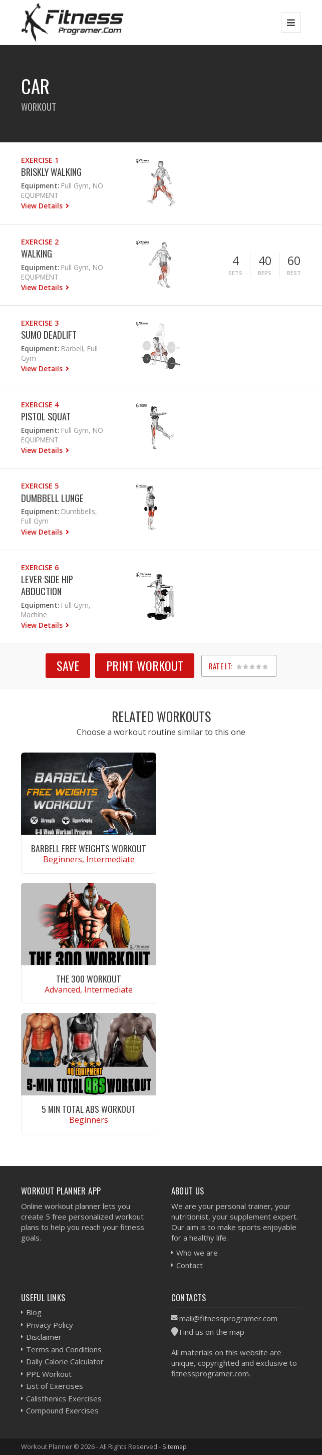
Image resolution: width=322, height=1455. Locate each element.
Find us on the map (211, 1332)
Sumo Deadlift (49, 334)
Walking (36, 253)
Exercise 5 (40, 486)
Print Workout (144, 665)
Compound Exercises (62, 1410)
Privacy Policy (49, 1325)
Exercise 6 (40, 567)
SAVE (68, 665)
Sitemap (174, 1446)
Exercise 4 (40, 404)
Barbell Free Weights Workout (88, 848)
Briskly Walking (51, 171)
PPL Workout (49, 1374)
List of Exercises (54, 1386)
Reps (264, 273)
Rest (294, 273)
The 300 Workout (88, 978)
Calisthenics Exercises (64, 1398)
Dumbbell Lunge (52, 498)
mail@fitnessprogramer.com (228, 1318)
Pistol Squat (46, 416)
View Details (43, 205)
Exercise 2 (40, 242)
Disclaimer (44, 1337)
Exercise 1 (40, 160)
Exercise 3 (40, 323)
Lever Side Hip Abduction (47, 585)
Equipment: (40, 185)
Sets (235, 273)
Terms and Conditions (64, 1349)
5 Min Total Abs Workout (89, 1108)
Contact (189, 1265)
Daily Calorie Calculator (65, 1361)
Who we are (197, 1253)
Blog (34, 1312)
